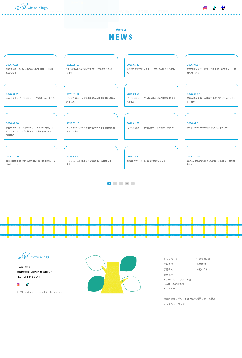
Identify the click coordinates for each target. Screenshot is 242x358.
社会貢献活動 (125, 7)
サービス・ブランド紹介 (178, 320)
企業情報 (201, 304)
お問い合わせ (179, 7)
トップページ (71, 7)
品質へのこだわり (174, 324)
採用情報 (144, 7)
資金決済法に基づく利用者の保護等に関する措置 (190, 339)
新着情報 (160, 7)
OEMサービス (172, 329)
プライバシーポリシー (175, 344)
